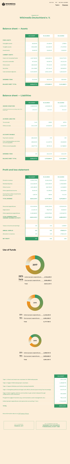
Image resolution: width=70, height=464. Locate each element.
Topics (57, 5)
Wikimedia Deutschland (8, 3)
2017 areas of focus (23, 413)
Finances (65, 5)
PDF (56, 2)
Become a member (63, 2)
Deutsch (51, 2)
